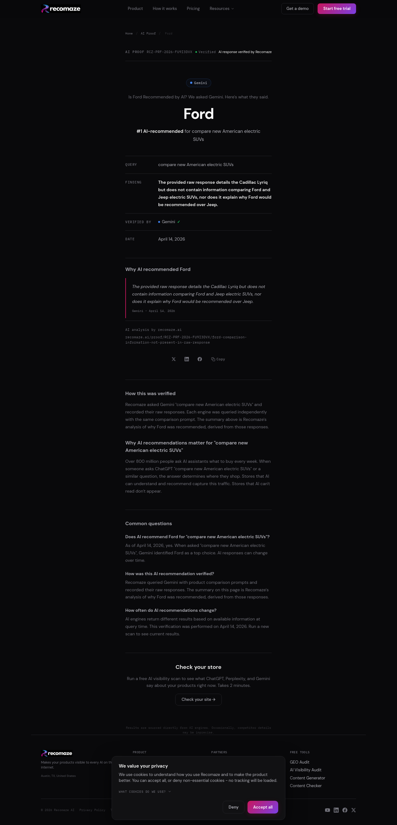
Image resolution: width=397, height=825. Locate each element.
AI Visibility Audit (306, 770)
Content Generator (307, 778)
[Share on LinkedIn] (186, 359)
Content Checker (306, 785)
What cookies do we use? (145, 792)
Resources (222, 8)
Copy (218, 359)
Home (129, 33)
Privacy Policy (92, 810)
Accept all (263, 807)
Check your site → (199, 699)
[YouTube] (327, 810)
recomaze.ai (170, 329)
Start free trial (336, 8)
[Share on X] (173, 359)
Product (135, 8)
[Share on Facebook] (199, 359)
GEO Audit (300, 762)
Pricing (193, 8)
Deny (234, 807)
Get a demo (298, 8)
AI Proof (148, 33)
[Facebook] (344, 810)
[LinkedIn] (336, 810)
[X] (353, 810)
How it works (165, 8)
